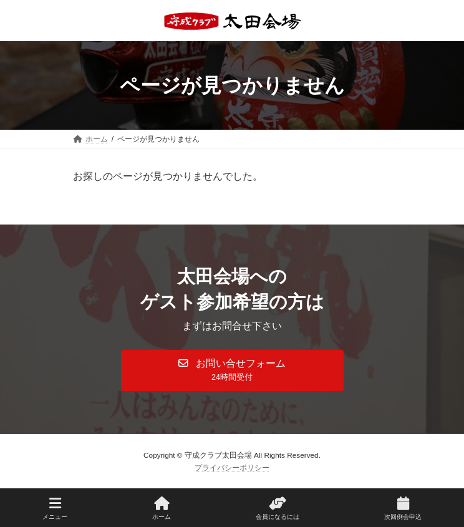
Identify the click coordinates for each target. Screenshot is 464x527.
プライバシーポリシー (232, 467)
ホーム (161, 508)
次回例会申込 (403, 508)
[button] (232, 370)
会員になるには (277, 508)
